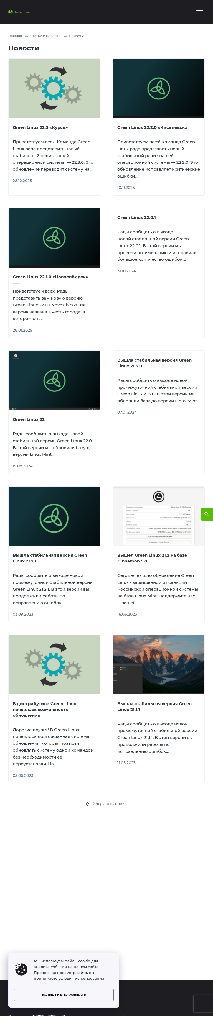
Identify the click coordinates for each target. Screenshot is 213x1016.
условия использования (81, 978)
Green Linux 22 (29, 419)
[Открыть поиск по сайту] (207, 514)
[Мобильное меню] (200, 12)
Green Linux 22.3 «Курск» (40, 127)
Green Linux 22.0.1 (136, 217)
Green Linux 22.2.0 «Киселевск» (152, 127)
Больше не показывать (64, 995)
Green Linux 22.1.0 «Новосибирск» (50, 276)
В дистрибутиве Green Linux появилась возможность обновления (44, 709)
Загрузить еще (108, 803)
